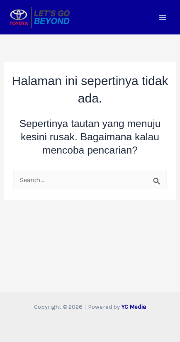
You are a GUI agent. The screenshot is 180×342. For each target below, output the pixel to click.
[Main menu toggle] (162, 17)
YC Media (133, 306)
